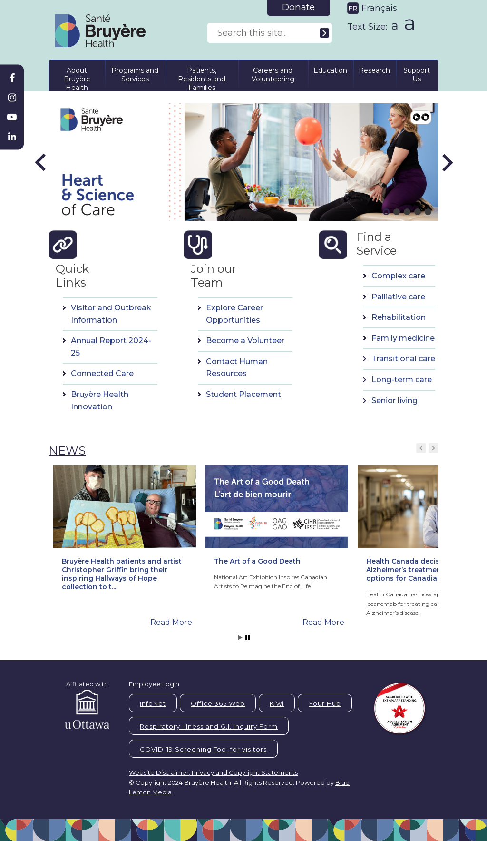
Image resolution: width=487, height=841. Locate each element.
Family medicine (403, 338)
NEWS (67, 450)
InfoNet (153, 703)
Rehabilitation (398, 317)
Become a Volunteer (245, 340)
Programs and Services (134, 74)
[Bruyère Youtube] (11, 117)
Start (240, 637)
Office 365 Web (218, 703)
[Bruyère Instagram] (11, 97)
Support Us (416, 74)
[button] (41, 162)
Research (374, 70)
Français (379, 8)
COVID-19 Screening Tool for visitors (203, 749)
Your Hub (325, 703)
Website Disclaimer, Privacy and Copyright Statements (213, 772)
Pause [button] (425, 117)
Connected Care (102, 373)
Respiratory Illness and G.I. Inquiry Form (209, 726)
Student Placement (243, 394)
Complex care (398, 275)
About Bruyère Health (77, 77)
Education (330, 70)
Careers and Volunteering (273, 74)
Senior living (394, 400)
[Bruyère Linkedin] (11, 136)
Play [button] (416, 117)
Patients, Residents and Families (201, 77)
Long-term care (401, 379)
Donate (298, 6)
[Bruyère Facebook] (11, 78)
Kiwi (277, 703)
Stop (247, 637)
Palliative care (398, 296)
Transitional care (403, 358)
